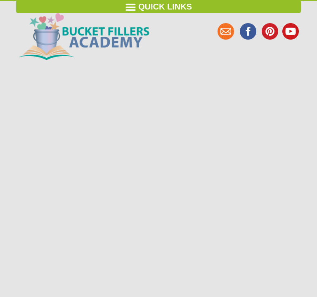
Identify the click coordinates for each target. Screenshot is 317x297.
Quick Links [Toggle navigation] (158, 7)
